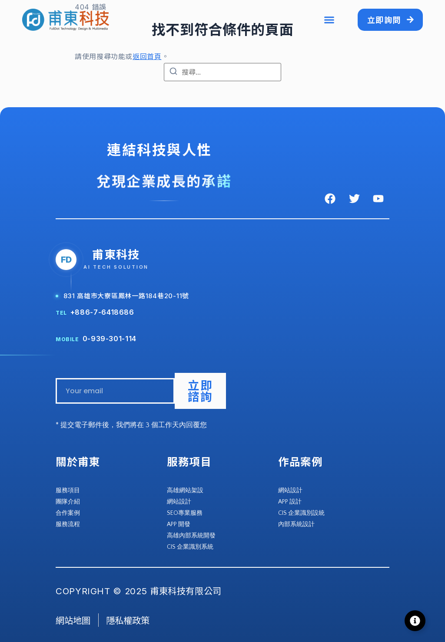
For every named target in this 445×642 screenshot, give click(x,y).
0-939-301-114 (109, 338)
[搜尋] (173, 72)
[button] (329, 20)
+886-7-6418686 (102, 312)
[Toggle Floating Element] (415, 620)
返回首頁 (147, 56)
